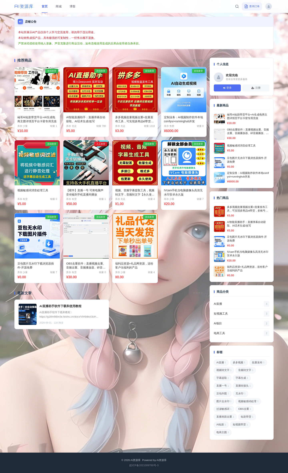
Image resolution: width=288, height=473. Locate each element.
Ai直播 (221, 362)
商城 (59, 6)
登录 (227, 87)
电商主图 (222, 432)
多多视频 (239, 362)
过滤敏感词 (223, 409)
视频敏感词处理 (248, 401)
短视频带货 (240, 425)
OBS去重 (244, 409)
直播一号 (222, 386)
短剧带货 (247, 417)
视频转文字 (223, 370)
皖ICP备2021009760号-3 (144, 465)
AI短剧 (221, 425)
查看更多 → (200, 60)
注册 (256, 87)
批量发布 (258, 362)
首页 (45, 6)
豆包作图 (222, 393)
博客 (73, 6)
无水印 (240, 393)
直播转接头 (243, 386)
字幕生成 (242, 378)
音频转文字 (245, 370)
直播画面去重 (225, 417)
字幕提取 (222, 378)
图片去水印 (223, 401)
